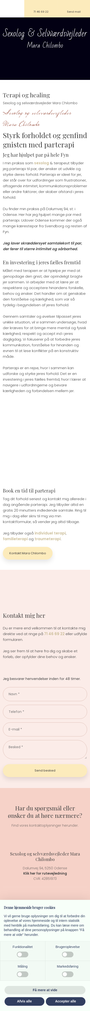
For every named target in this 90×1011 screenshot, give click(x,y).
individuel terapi (50, 533)
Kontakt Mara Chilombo (27, 553)
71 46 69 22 (54, 633)
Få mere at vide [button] (45, 990)
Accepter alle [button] (65, 1001)
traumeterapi (48, 538)
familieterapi (15, 538)
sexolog (41, 163)
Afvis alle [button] (24, 1001)
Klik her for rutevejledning (45, 873)
